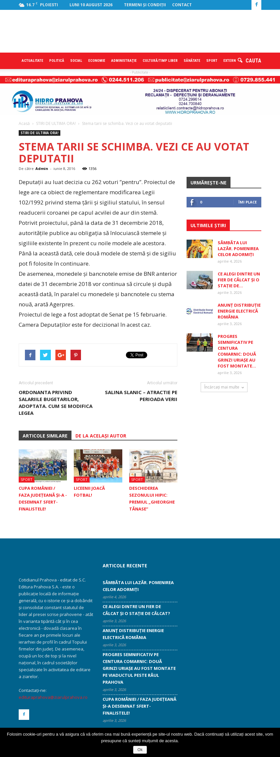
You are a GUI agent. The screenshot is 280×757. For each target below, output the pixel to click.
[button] (249, 61)
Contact (182, 5)
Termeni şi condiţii (145, 5)
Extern (229, 61)
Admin (41, 168)
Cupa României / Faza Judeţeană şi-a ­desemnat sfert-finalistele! (139, 706)
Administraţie (124, 61)
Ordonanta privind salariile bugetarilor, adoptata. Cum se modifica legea (55, 402)
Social (76, 61)
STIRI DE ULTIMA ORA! (39, 132)
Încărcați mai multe (224, 387)
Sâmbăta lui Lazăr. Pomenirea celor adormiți (238, 248)
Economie (96, 61)
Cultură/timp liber (160, 61)
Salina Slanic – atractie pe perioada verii (141, 395)
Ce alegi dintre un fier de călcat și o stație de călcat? (136, 609)
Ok (139, 749)
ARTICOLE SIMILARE (45, 436)
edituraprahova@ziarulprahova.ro (53, 697)
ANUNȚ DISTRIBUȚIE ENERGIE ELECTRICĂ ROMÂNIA (239, 311)
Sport (211, 61)
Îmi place (247, 202)
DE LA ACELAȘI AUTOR (100, 436)
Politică (56, 61)
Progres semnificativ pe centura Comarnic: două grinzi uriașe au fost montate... (237, 351)
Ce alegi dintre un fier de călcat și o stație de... (239, 280)
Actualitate (32, 61)
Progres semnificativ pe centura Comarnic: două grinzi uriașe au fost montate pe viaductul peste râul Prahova (139, 668)
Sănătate (192, 61)
